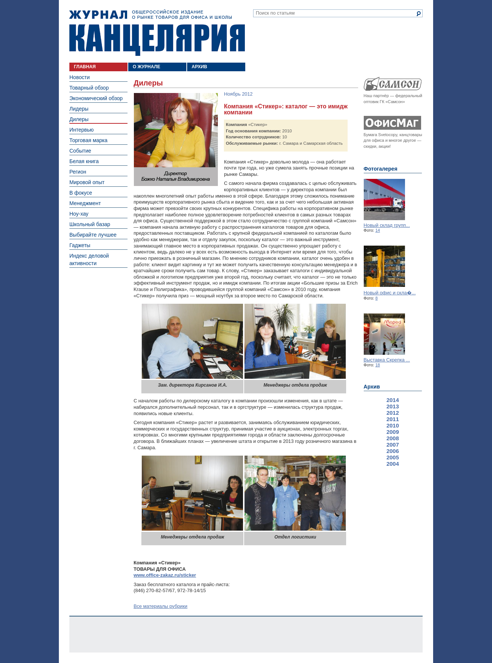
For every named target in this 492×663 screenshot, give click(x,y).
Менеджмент (85, 203)
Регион (77, 172)
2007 (392, 444)
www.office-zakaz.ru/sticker (165, 575)
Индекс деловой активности (89, 259)
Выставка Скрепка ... (387, 360)
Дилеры (78, 119)
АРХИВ (199, 66)
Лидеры (78, 109)
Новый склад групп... (387, 225)
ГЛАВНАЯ (85, 66)
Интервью (81, 130)
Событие (80, 151)
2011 (392, 419)
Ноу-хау (78, 214)
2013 (392, 406)
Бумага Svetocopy (381, 134)
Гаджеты (79, 245)
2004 (392, 463)
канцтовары (410, 134)
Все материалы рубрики (161, 606)
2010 (392, 425)
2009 (392, 432)
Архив (372, 387)
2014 (392, 400)
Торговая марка (88, 140)
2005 (392, 457)
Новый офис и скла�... (390, 293)
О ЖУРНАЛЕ (146, 66)
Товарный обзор (89, 88)
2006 (392, 451)
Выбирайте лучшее (93, 235)
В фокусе (80, 193)
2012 (392, 413)
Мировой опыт (87, 182)
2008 (392, 438)
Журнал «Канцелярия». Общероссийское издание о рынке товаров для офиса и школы (157, 32)
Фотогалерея (381, 169)
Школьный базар (89, 224)
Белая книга (84, 161)
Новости (79, 77)
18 (377, 365)
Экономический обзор (96, 98)
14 (377, 230)
